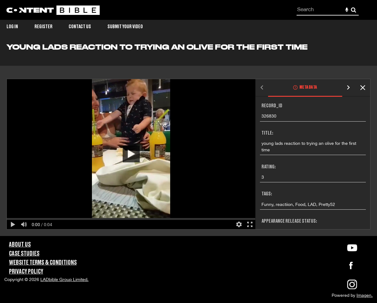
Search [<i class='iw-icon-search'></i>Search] (353, 10)
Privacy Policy (26, 272)
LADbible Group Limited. (64, 279)
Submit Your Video (125, 26)
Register (43, 26)
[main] (188, 139)
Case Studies (24, 254)
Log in (12, 26)
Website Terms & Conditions (43, 263)
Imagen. (365, 295)
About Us (20, 245)
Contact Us (80, 26)
